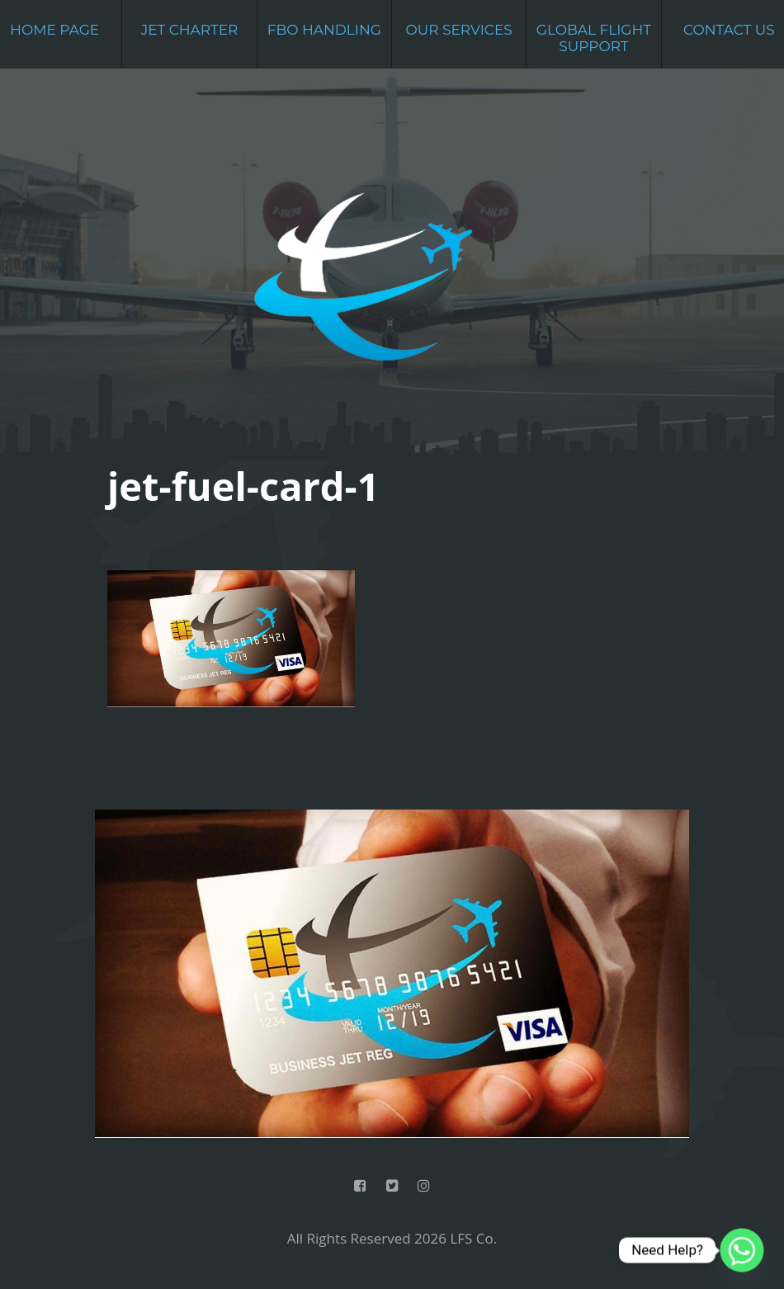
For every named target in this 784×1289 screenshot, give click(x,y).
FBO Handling (324, 29)
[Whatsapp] (742, 1250)
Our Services (459, 29)
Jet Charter (190, 29)
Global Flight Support (593, 37)
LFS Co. (473, 1238)
